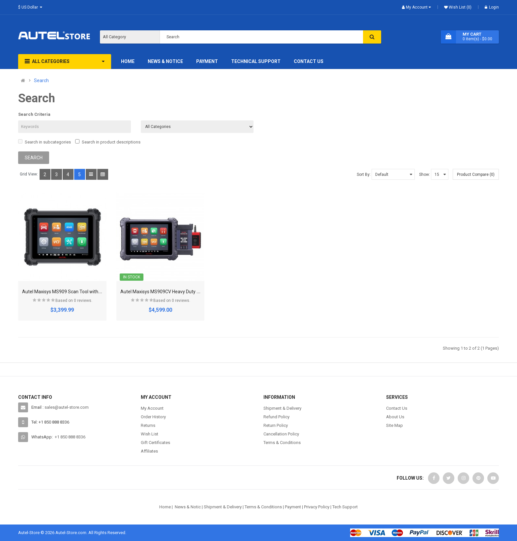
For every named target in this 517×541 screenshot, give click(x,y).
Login (492, 7)
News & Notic (188, 506)
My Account (152, 408)
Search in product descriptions (107, 141)
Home (165, 506)
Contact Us (396, 408)
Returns (148, 425)
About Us (395, 416)
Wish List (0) (459, 7)
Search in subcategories (44, 141)
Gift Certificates (155, 442)
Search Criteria (34, 114)
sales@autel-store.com (67, 407)
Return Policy (275, 425)
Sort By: (364, 174)
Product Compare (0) (476, 174)
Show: (424, 174)
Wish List (149, 433)
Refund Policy (276, 416)
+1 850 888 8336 (70, 436)
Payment (293, 506)
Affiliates (149, 451)
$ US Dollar (31, 7)
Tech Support (345, 506)
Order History (153, 416)
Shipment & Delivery (282, 408)
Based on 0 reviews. (73, 300)
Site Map (394, 425)
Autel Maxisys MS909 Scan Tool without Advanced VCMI (80, 291)
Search (41, 81)
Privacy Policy (316, 506)
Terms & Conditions (282, 442)
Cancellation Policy (281, 433)
